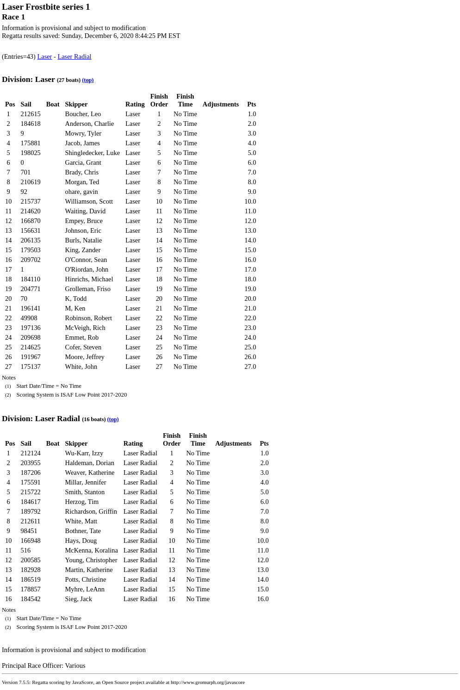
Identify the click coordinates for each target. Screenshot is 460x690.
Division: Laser (28, 79)
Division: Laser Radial (41, 418)
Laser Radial (74, 56)
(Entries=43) (19, 56)
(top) (87, 80)
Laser (44, 56)
